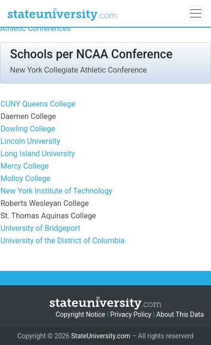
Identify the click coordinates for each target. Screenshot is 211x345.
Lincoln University (30, 141)
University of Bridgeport (40, 228)
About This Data (180, 314)
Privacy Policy (130, 314)
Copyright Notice (80, 314)
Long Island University (37, 153)
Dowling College (27, 128)
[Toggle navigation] (195, 13)
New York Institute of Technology (56, 190)
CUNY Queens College (37, 103)
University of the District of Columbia (62, 240)
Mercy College (24, 166)
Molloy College (25, 178)
